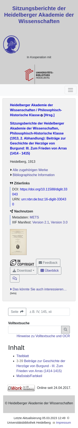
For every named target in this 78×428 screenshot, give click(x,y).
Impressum (63, 422)
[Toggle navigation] (70, 90)
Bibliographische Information (34, 175)
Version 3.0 (59, 222)
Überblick (50, 270)
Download (22, 270)
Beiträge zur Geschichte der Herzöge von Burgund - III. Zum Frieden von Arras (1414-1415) (40, 366)
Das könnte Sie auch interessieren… (40, 289)
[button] (15, 278)
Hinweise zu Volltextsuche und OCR (43, 336)
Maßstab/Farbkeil (29, 376)
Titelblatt (22, 356)
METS (34, 217)
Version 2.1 (40, 222)
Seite (17, 311)
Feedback (48, 262)
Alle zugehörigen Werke (30, 170)
